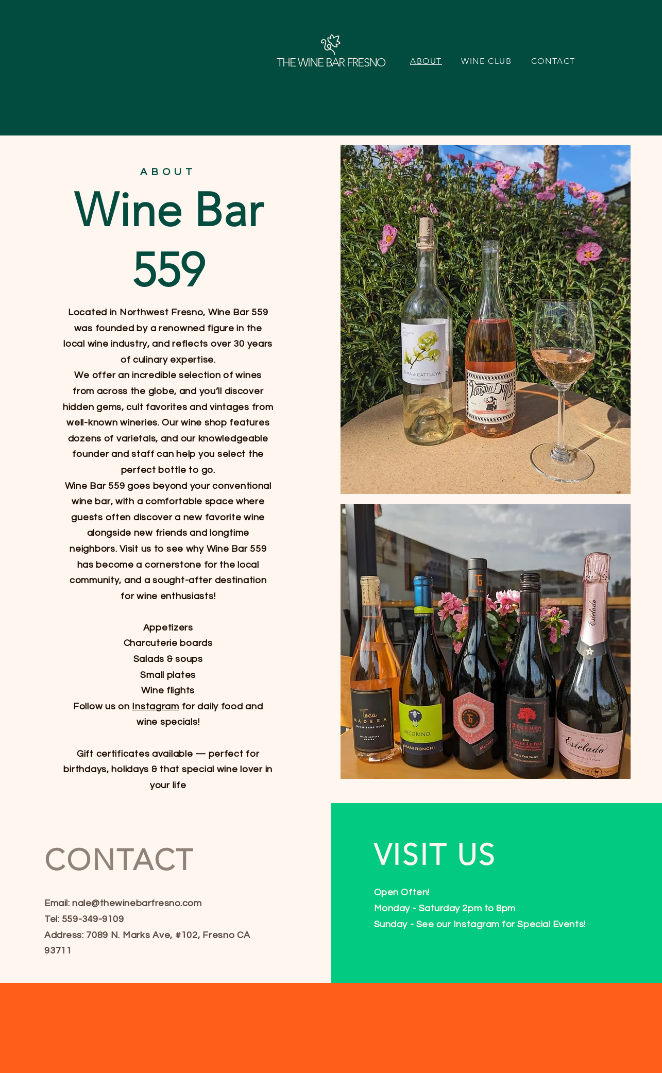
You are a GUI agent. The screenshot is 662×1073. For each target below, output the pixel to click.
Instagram (155, 706)
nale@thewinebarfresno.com (137, 903)
